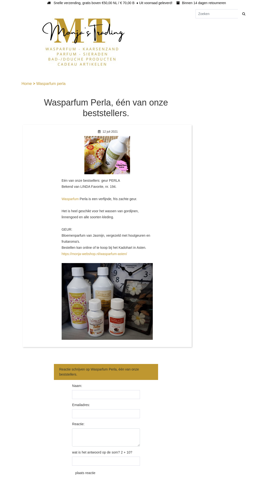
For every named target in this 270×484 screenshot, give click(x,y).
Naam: (77, 386)
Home (27, 84)
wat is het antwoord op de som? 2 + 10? (102, 452)
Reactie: (78, 424)
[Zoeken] (217, 13)
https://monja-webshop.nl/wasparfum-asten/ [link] (94, 254)
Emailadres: (81, 405)
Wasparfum (70, 199)
